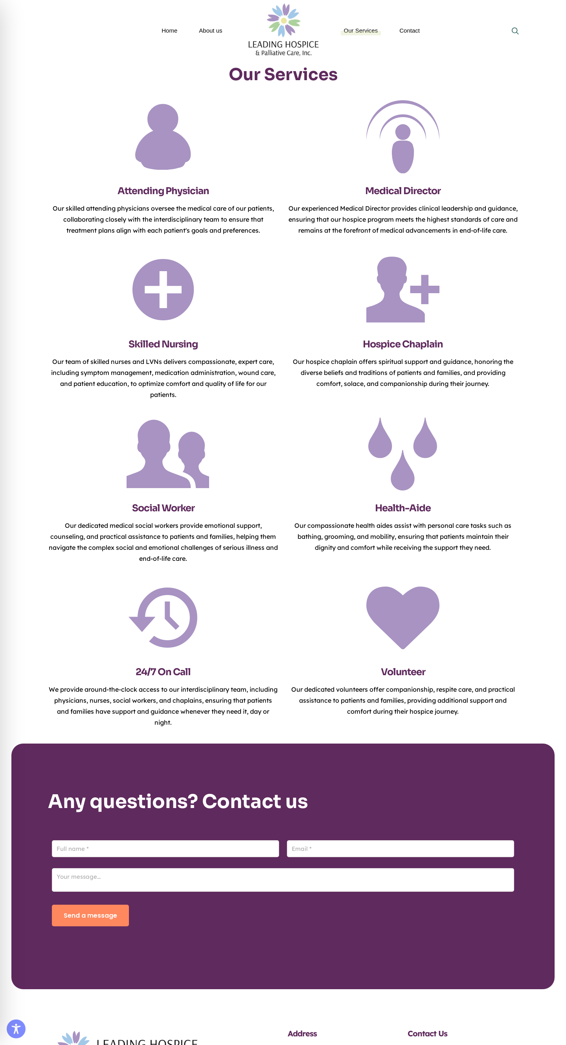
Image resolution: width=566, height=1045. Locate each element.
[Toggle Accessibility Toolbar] (16, 1029)
